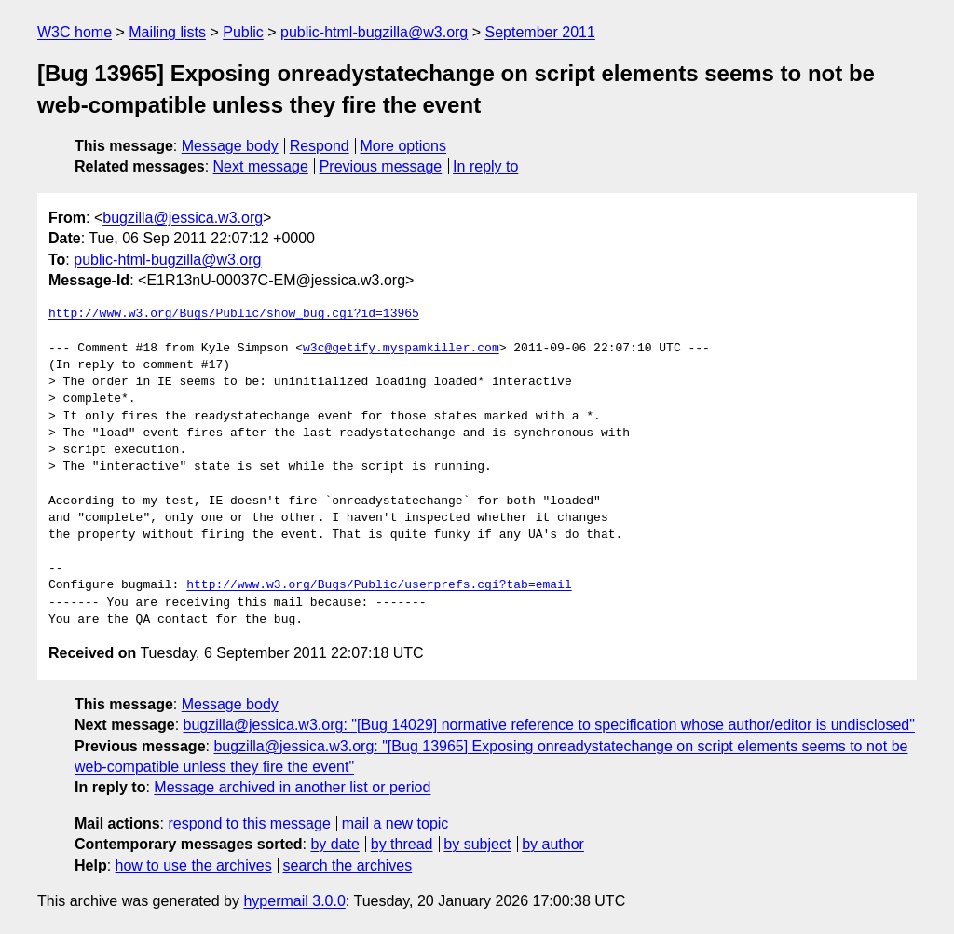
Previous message (381, 166)
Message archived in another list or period (292, 787)
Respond (319, 146)
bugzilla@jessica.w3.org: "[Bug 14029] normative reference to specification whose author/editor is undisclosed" (549, 725)
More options (404, 146)
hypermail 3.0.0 (294, 901)
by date (334, 844)
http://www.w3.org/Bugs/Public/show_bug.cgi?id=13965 (233, 314)
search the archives (348, 865)
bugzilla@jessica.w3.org (182, 218)
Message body (230, 146)
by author (553, 844)
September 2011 (540, 32)
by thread (402, 844)
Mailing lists (167, 32)
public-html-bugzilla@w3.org (374, 32)
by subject (477, 844)
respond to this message (249, 823)
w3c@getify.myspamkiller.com (401, 348)
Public (243, 32)
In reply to (485, 166)
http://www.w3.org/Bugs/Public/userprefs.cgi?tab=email (378, 585)
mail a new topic (395, 823)
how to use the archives (194, 865)
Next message (260, 166)
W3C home (74, 32)
